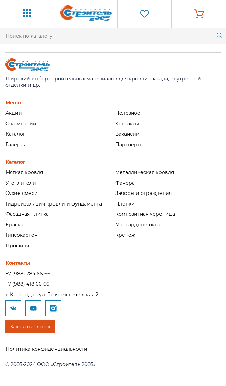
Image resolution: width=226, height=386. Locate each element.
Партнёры (128, 144)
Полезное (127, 113)
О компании (20, 124)
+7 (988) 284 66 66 (27, 274)
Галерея (15, 144)
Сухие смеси (21, 193)
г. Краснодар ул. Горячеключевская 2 (51, 294)
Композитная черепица (145, 214)
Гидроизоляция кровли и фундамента (53, 204)
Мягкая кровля (24, 172)
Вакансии (127, 134)
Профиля (17, 245)
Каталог (15, 134)
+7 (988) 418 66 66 (27, 284)
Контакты (127, 124)
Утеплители (20, 183)
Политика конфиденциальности (46, 349)
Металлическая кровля (144, 172)
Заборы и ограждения (143, 193)
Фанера (125, 183)
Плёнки (125, 204)
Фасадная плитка (27, 214)
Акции (13, 113)
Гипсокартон (21, 235)
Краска (14, 225)
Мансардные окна (137, 225)
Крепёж (125, 235)
